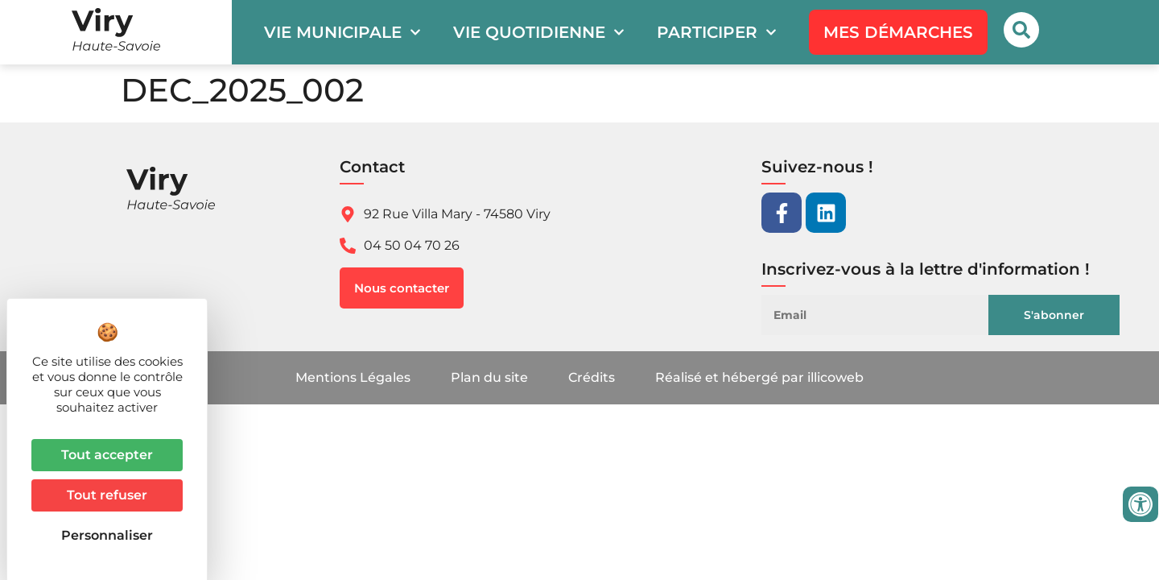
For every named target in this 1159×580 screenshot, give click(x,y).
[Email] (889, 315)
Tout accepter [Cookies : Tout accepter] (107, 454)
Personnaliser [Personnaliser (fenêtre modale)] (107, 535)
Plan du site (489, 377)
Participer (717, 32)
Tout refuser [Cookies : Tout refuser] (107, 495)
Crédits (591, 377)
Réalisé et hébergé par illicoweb (759, 377)
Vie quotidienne (539, 32)
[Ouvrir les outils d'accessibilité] (1140, 504)
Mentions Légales (352, 377)
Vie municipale (342, 32)
